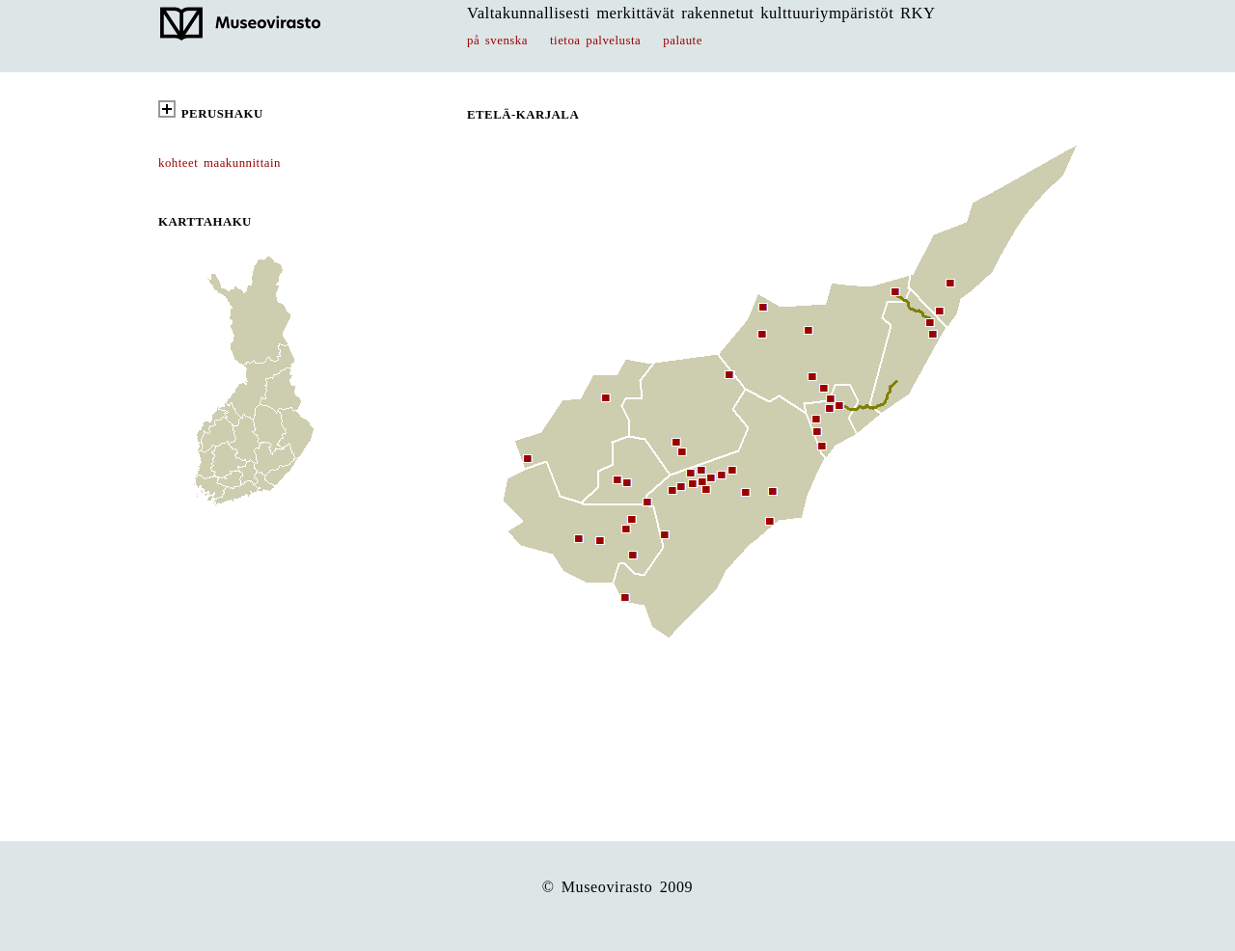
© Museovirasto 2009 (618, 887)
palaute (682, 40)
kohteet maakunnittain (219, 163)
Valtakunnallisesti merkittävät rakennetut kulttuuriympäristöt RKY (701, 13)
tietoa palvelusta (595, 40)
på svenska (497, 40)
